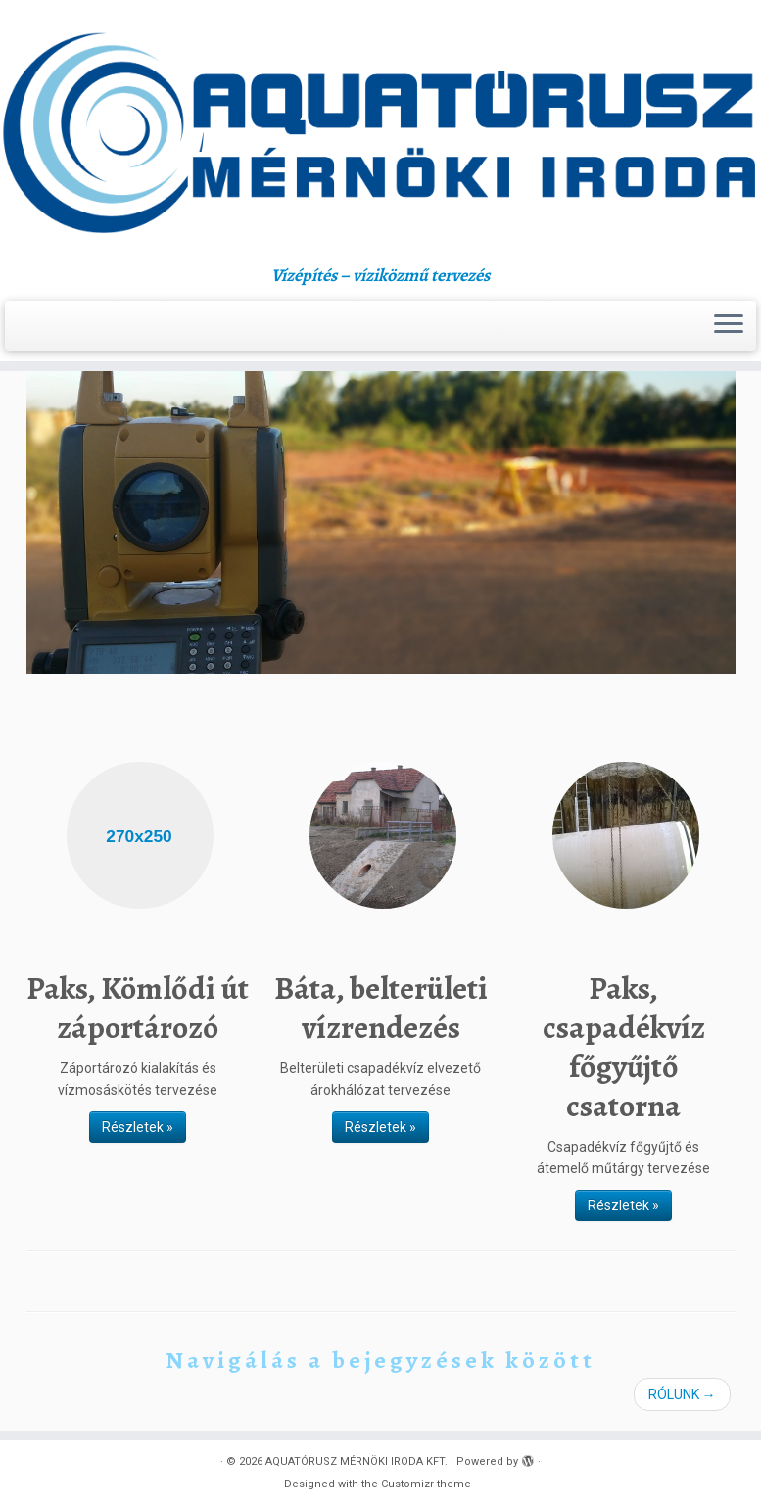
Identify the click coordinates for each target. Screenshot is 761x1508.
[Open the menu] (728, 326)
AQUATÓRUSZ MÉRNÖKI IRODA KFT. (356, 1461)
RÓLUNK (682, 1394)
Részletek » (137, 1127)
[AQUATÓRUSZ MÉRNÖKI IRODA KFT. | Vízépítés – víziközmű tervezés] (380, 133)
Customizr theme (426, 1484)
